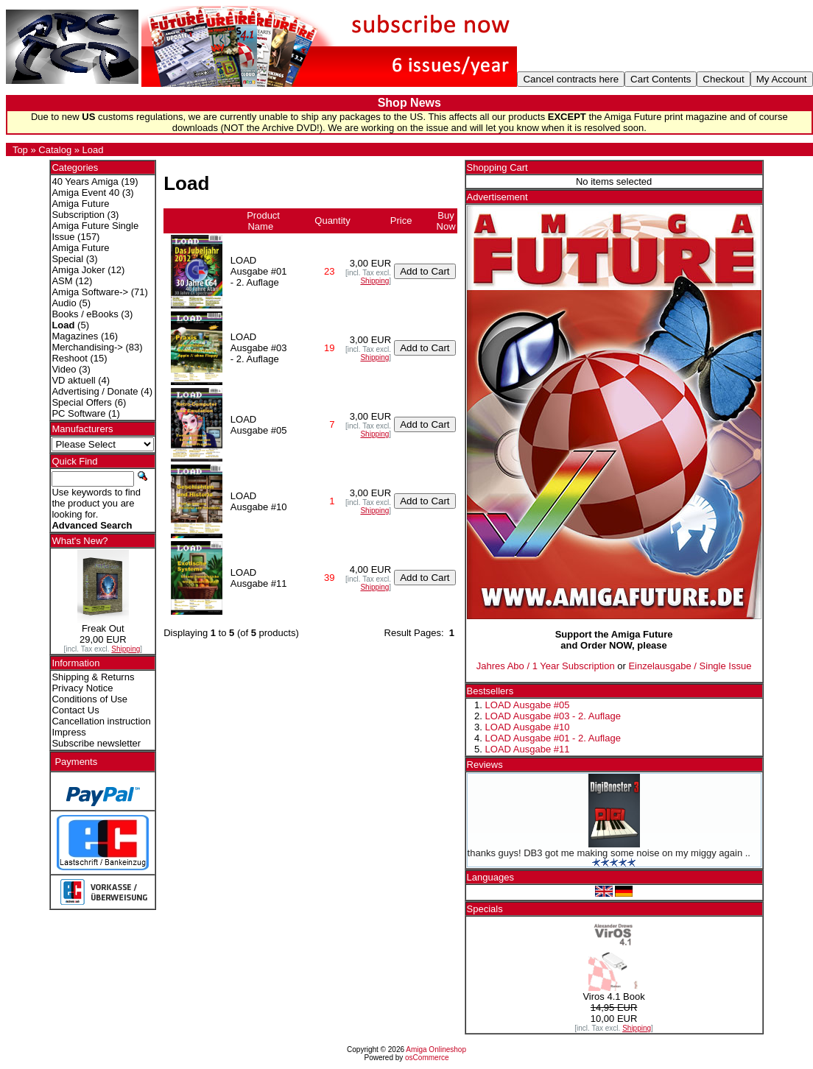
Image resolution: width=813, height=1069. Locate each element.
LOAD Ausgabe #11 (527, 749)
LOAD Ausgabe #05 (527, 704)
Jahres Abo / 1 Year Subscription (545, 665)
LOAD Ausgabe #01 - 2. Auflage (553, 738)
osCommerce (426, 1058)
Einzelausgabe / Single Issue (689, 665)
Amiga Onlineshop (436, 1049)
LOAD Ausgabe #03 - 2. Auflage (553, 716)
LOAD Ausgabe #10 (527, 727)
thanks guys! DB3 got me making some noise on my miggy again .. (609, 852)
